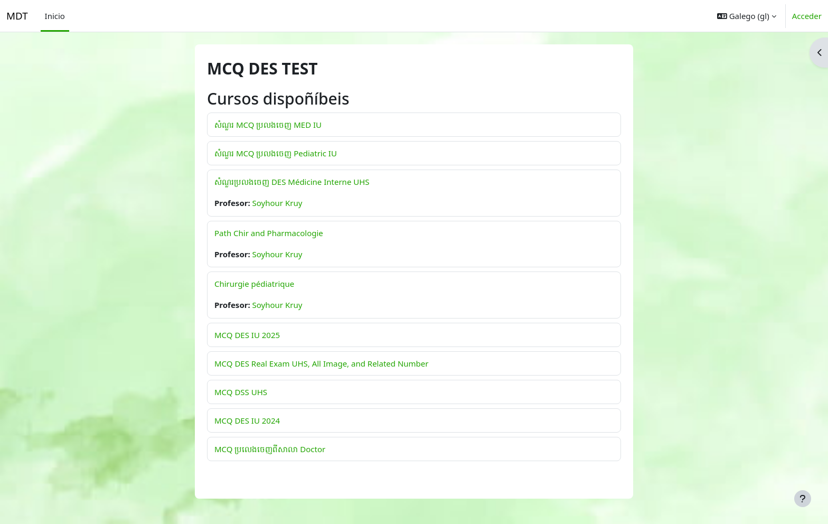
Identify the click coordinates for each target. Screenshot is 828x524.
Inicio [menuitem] (55, 16)
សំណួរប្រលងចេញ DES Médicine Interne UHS (292, 181)
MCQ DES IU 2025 (247, 335)
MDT (17, 15)
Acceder (807, 16)
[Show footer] (802, 498)
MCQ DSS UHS (240, 392)
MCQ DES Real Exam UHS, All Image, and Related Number (321, 363)
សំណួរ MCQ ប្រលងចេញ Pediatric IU (275, 153)
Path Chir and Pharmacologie (268, 233)
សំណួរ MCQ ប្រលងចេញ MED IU (268, 124)
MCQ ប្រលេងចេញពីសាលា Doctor (269, 449)
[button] (746, 16)
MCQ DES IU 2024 (247, 420)
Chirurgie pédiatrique (254, 283)
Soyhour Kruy (277, 203)
